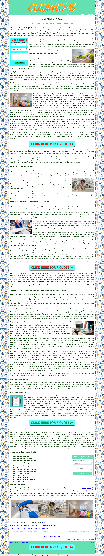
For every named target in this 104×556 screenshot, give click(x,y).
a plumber (24, 495)
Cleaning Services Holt (23, 452)
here (35, 448)
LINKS (72, 14)
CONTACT (83, 14)
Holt (39, 273)
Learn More (79, 555)
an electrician (42, 495)
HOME (68, 14)
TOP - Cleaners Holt (17, 529)
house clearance (21, 492)
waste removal (61, 495)
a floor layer (37, 490)
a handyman (73, 494)
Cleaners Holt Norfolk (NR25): (22, 28)
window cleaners (76, 492)
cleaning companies (63, 440)
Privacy (92, 542)
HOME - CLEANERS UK (52, 536)
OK (85, 555)
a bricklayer (70, 490)
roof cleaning (30, 494)
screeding (54, 490)
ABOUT (77, 14)
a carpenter (86, 488)
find (16, 432)
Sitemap (11, 542)
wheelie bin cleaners (83, 495)
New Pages (17, 542)
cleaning (62, 39)
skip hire (87, 490)
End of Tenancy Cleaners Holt (38, 529)
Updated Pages (24, 542)
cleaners (81, 34)
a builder (38, 492)
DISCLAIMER (90, 14)
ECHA (26, 255)
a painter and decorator (52, 494)
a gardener (19, 490)
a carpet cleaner (56, 492)
